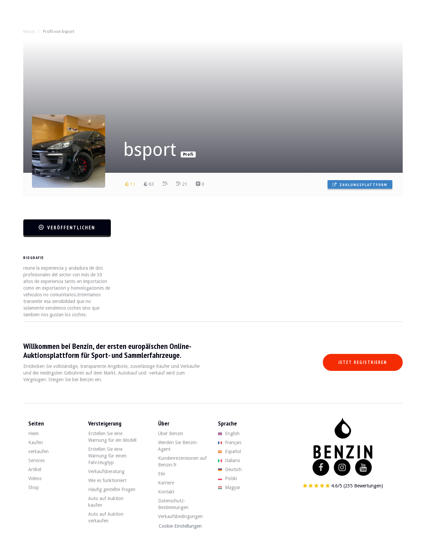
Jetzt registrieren (362, 362)
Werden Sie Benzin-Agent (178, 446)
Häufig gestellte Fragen (111, 489)
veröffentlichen (67, 227)
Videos (35, 478)
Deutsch (230, 469)
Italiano (229, 460)
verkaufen (38, 451)
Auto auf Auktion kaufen (105, 502)
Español (229, 451)
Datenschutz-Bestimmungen (173, 504)
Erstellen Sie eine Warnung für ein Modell (112, 437)
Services (36, 460)
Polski (227, 478)
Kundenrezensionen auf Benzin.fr (182, 461)
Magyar (229, 487)
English (229, 433)
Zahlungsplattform (359, 184)
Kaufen (35, 442)
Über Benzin (170, 433)
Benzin (29, 31)
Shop (33, 487)
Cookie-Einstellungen (180, 526)
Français (229, 442)
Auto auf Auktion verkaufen (105, 517)
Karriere (166, 482)
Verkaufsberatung (106, 471)
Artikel (34, 469)
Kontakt (166, 491)
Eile (161, 473)
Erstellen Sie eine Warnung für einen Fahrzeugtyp (107, 455)
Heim (33, 433)
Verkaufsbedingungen (180, 516)
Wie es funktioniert (107, 480)
